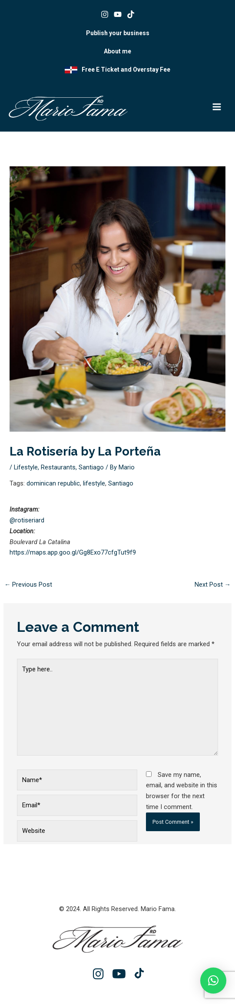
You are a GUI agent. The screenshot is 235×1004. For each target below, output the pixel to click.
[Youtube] (118, 14)
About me (117, 51)
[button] (213, 981)
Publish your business (117, 33)
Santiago (91, 467)
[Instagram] (105, 14)
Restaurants (58, 467)
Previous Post (28, 584)
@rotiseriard (27, 520)
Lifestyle (26, 467)
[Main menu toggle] (216, 106)
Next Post (213, 584)
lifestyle (94, 483)
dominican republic (53, 483)
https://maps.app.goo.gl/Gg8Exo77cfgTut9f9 (73, 552)
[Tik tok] (131, 14)
